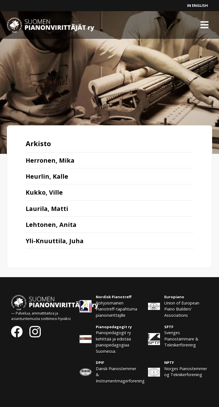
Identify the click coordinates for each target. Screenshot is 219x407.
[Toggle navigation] (204, 25)
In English (197, 5)
